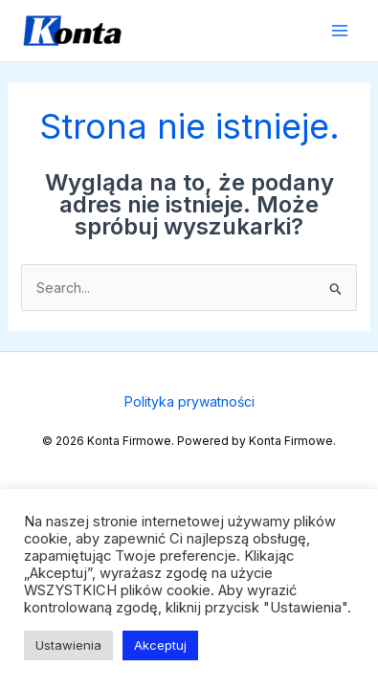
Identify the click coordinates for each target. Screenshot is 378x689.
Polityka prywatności (189, 401)
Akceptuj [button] (160, 645)
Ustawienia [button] (68, 645)
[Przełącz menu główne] (339, 31)
